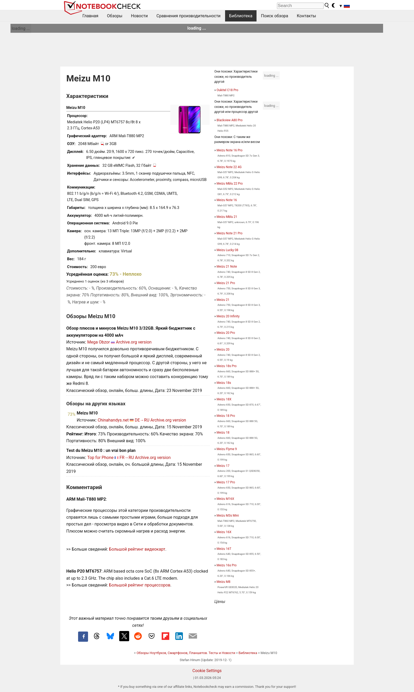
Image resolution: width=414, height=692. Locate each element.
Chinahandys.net (113, 420)
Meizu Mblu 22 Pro (230, 183)
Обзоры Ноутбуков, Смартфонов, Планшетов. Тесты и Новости (186, 653)
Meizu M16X (225, 499)
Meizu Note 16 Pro (230, 150)
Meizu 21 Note (227, 266)
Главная (91, 15)
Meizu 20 (223, 349)
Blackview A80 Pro (230, 120)
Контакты (306, 15)
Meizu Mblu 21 (227, 217)
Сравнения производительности (188, 15)
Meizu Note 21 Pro (230, 233)
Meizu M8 (224, 582)
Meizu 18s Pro (227, 366)
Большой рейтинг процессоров (139, 585)
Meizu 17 (223, 466)
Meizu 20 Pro (226, 333)
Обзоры (114, 15)
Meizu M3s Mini (228, 515)
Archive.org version (133, 342)
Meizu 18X (224, 399)
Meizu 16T (224, 549)
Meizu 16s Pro (227, 565)
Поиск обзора (274, 15)
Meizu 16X (224, 532)
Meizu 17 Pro (226, 482)
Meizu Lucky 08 (227, 250)
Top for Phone (100, 457)
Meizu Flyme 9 (227, 449)
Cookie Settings (207, 670)
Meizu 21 (223, 300)
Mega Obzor (98, 342)
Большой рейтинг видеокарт (137, 549)
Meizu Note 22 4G (229, 167)
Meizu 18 (223, 432)
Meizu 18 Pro (226, 416)
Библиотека (241, 15)
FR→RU (126, 457)
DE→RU (142, 420)
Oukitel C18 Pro (227, 90)
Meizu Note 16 (227, 200)
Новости (139, 15)
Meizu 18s (224, 383)
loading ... (21, 28)
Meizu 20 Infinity (228, 316)
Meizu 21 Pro (226, 283)
